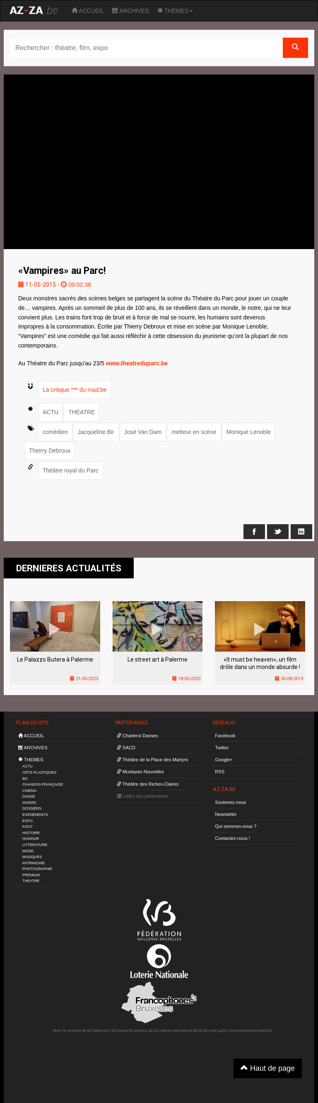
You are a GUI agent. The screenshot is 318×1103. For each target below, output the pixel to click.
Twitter (222, 747)
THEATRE (81, 412)
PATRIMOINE (33, 863)
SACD (126, 747)
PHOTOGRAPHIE (37, 869)
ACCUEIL (88, 10)
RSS (219, 771)
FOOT (27, 827)
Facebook (225, 735)
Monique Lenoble (248, 432)
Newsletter (226, 814)
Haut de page (268, 1068)
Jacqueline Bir (96, 432)
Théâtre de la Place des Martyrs (152, 759)
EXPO (27, 821)
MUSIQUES (32, 857)
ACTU (50, 412)
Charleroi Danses (138, 735)
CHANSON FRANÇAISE (42, 784)
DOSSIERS (31, 808)
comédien (55, 432)
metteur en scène (193, 432)
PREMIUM (31, 875)
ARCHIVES (130, 10)
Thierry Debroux (49, 450)
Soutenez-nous (230, 802)
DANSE (28, 796)
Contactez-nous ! (232, 838)
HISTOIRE (31, 833)
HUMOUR (30, 839)
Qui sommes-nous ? (235, 826)
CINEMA (29, 791)
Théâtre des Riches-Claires (147, 784)
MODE (28, 851)
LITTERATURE (35, 845)
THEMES (175, 10)
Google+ (224, 759)
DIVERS (29, 803)
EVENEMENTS (35, 815)
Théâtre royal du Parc (71, 470)
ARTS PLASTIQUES (39, 772)
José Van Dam (143, 432)
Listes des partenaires (142, 796)
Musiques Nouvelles (140, 771)
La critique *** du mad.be (75, 389)
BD (24, 779)
